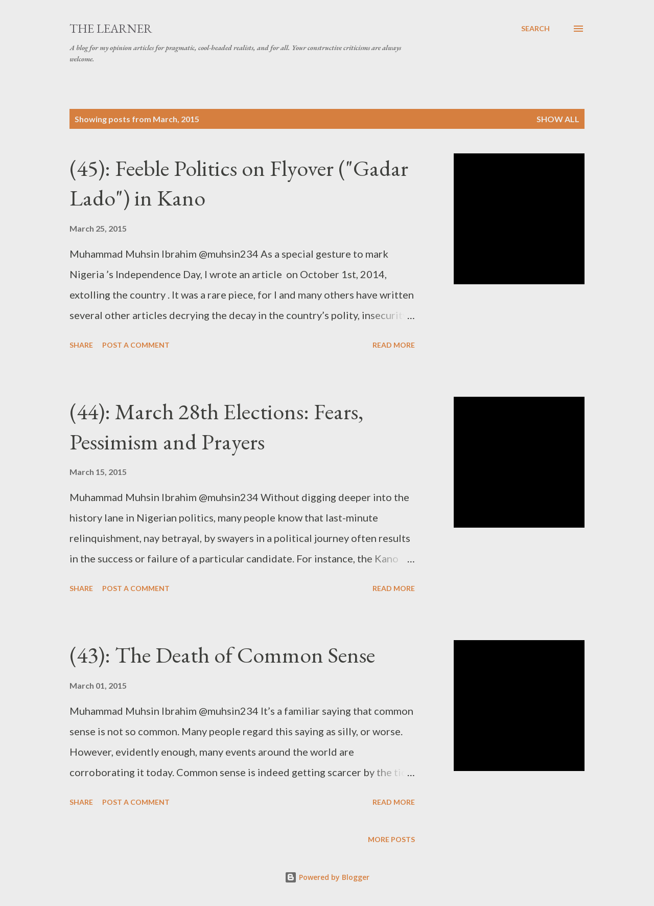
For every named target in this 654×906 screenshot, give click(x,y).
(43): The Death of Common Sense (222, 654)
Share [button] (81, 345)
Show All (557, 119)
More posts (391, 839)
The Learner (110, 28)
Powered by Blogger (327, 877)
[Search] (535, 28)
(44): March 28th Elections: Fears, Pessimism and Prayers (216, 426)
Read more (393, 345)
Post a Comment (136, 345)
